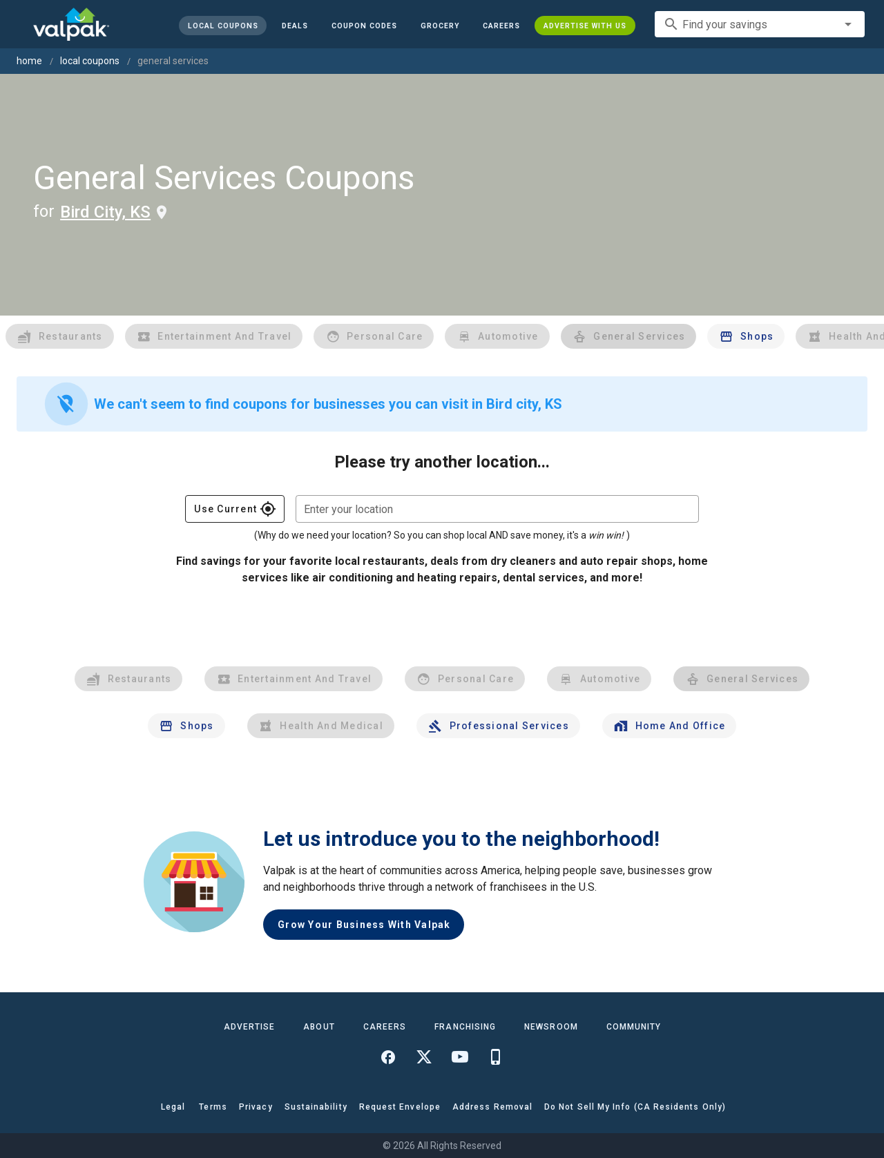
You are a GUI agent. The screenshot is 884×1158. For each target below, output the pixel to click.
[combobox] (760, 24)
